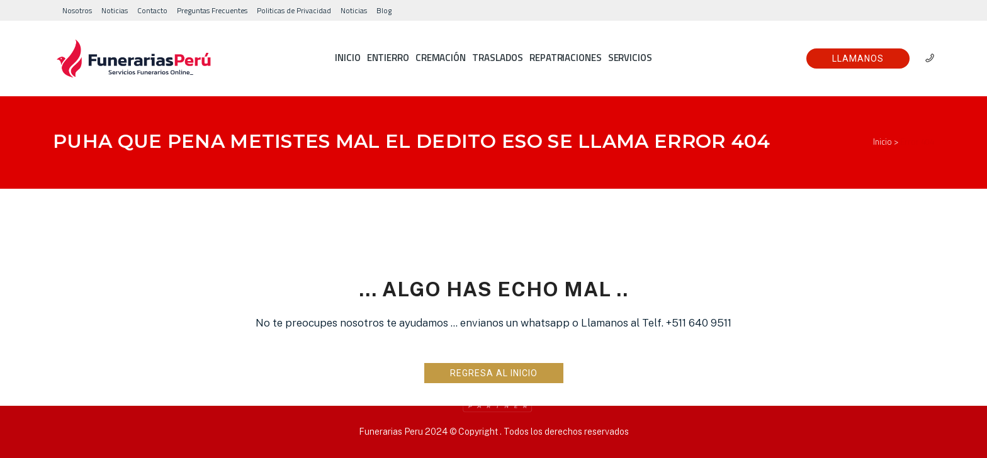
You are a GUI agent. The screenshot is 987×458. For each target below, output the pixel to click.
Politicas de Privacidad (294, 10)
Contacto (152, 10)
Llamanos (858, 58)
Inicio (882, 141)
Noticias (114, 10)
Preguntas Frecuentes (212, 10)
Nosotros (77, 10)
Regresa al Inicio (494, 373)
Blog (384, 10)
